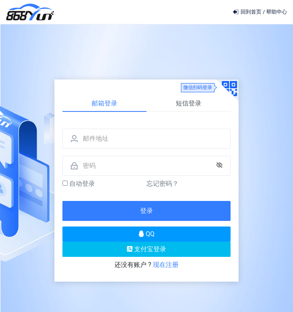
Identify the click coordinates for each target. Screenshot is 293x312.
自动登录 (78, 183)
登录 (146, 211)
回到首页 (248, 12)
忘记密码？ (162, 183)
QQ (146, 234)
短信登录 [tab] (188, 103)
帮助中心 (276, 12)
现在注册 (166, 264)
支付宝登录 (146, 249)
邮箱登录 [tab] (104, 103)
